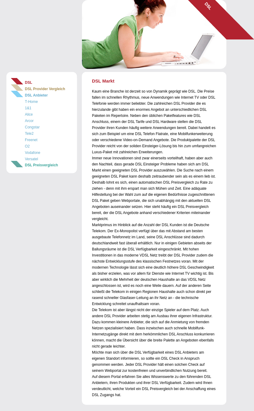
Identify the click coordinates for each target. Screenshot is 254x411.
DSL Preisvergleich (41, 165)
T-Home (31, 102)
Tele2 (29, 133)
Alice (29, 114)
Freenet (31, 140)
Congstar (32, 127)
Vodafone (32, 153)
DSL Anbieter (36, 95)
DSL (28, 82)
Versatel (31, 159)
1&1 (28, 108)
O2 (27, 146)
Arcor (29, 121)
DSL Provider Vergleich (45, 89)
